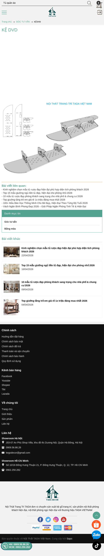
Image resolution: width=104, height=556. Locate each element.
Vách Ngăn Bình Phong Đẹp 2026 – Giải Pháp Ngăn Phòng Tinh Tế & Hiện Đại (44, 206)
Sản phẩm (7, 419)
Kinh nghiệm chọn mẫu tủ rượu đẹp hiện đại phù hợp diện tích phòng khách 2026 (46, 189)
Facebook (7, 376)
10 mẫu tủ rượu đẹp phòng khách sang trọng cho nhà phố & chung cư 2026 (43, 196)
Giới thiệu (7, 414)
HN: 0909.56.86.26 (19, 544)
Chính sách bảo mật (12, 341)
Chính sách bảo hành (13, 356)
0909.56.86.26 (13, 447)
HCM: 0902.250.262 (19, 547)
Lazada (5, 393)
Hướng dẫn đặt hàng (13, 336)
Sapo (69, 538)
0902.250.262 (13, 470)
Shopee (6, 385)
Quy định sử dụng (11, 361)
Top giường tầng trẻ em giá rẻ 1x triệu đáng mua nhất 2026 (34, 199)
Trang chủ (7, 409)
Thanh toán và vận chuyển (16, 351)
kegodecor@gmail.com (18, 452)
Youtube (6, 380)
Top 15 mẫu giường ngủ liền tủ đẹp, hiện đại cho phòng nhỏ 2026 (37, 193)
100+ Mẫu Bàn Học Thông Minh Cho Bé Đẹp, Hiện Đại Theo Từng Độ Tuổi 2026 (45, 203)
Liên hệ (5, 423)
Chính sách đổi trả (11, 346)
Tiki (3, 389)
